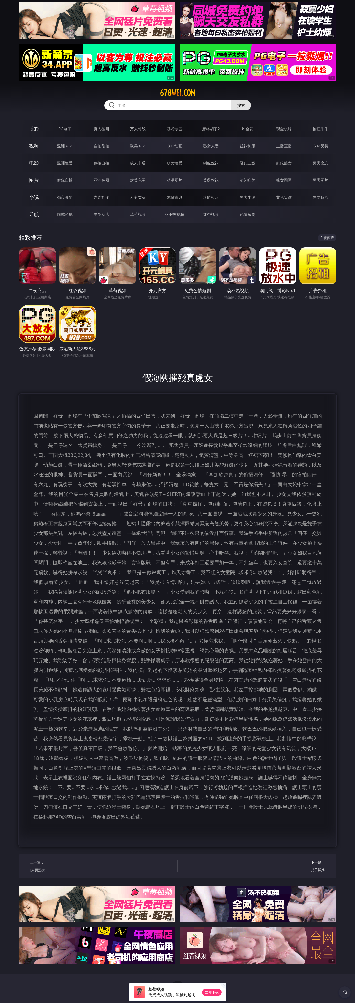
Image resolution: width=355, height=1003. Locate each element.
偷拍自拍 (101, 163)
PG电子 (64, 128)
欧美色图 (138, 180)
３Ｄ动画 (174, 146)
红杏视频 (211, 214)
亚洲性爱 (65, 163)
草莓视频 (138, 214)
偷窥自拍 (65, 180)
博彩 (34, 128)
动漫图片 (174, 180)
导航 (34, 214)
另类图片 (320, 180)
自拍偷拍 (101, 146)
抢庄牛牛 (320, 128)
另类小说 (247, 197)
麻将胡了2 (211, 128)
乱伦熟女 (284, 163)
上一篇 (62, 866)
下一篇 (292, 866)
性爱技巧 (320, 197)
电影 (34, 163)
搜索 (241, 105)
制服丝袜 (211, 163)
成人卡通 (138, 163)
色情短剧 (247, 214)
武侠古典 (174, 197)
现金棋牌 (284, 128)
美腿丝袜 (211, 180)
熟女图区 (284, 180)
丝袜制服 (247, 146)
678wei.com (177, 93)
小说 (34, 197)
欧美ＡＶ (138, 146)
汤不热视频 (174, 214)
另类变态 (320, 163)
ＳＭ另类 (320, 146)
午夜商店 (101, 214)
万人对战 (138, 128)
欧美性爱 (174, 163)
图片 (34, 180)
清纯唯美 (247, 180)
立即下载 (212, 992)
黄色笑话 (284, 197)
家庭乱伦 (101, 197)
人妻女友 (138, 197)
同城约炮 (65, 214)
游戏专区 (174, 128)
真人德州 (101, 128)
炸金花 (247, 128)
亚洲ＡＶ (65, 146)
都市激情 (65, 197)
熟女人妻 (211, 146)
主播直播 (284, 146)
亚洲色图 (101, 180)
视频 (34, 145)
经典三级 (247, 163)
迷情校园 (211, 197)
